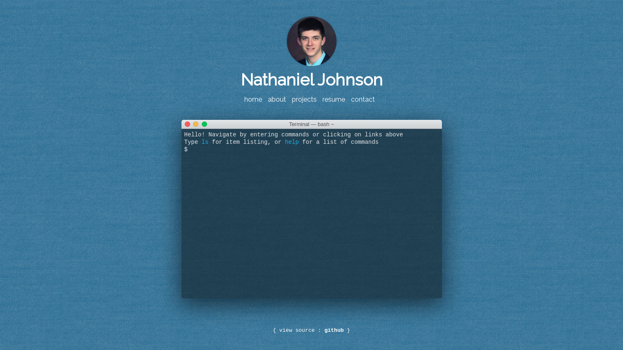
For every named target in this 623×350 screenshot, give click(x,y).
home (253, 99)
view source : (311, 330)
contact (363, 99)
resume (333, 99)
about (277, 99)
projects (304, 99)
